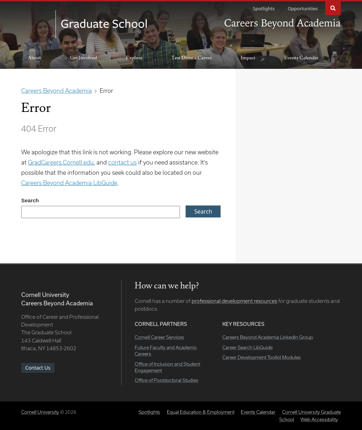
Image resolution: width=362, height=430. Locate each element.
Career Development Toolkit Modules (261, 357)
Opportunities (303, 8)
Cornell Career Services (159, 337)
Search (333, 7)
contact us (122, 162)
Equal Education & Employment (200, 412)
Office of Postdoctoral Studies (166, 380)
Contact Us (37, 367)
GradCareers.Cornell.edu (61, 162)
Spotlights (264, 8)
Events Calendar (301, 58)
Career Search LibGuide (247, 347)
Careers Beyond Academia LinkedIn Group (267, 337)
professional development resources (234, 301)
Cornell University (40, 412)
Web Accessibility (319, 419)
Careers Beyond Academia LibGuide (69, 182)
